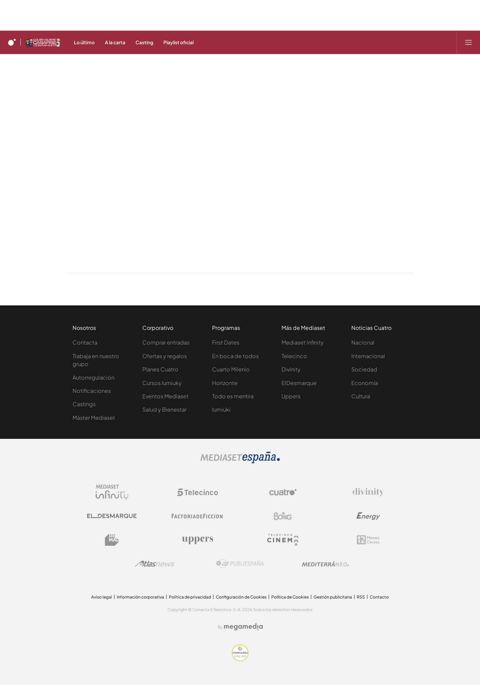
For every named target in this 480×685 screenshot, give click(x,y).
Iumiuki (221, 409)
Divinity (291, 369)
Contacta (85, 342)
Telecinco (294, 356)
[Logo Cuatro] (283, 492)
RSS (361, 597)
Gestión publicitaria (333, 597)
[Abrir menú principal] (468, 42)
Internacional (368, 356)
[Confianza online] (240, 659)
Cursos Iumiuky (162, 382)
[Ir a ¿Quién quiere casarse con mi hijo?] (43, 42)
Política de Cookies (290, 597)
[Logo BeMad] (112, 539)
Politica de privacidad (190, 597)
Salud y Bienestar (164, 409)
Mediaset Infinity (303, 342)
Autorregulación (93, 377)
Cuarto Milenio (231, 369)
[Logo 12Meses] (368, 539)
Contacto (379, 597)
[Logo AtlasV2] (155, 563)
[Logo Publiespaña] (240, 563)
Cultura (360, 396)
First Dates (225, 342)
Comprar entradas (166, 342)
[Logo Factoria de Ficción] (197, 516)
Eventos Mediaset (165, 396)
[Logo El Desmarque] (112, 516)
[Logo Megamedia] (243, 626)
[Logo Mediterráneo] (325, 564)
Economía (364, 382)
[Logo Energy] (368, 516)
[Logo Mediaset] (240, 461)
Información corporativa (140, 597)
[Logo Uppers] (197, 539)
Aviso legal (101, 597)
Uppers (291, 396)
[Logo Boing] (283, 516)
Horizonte (225, 382)
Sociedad (364, 369)
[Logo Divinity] (368, 492)
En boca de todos (235, 356)
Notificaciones (92, 390)
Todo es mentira (233, 396)
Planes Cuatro (160, 369)
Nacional (362, 342)
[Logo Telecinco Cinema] (283, 539)
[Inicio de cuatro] (12, 42)
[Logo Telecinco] (197, 492)
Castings (84, 404)
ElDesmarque (299, 382)
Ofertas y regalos (164, 356)
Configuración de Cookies (241, 597)
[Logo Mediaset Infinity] (112, 492)
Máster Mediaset (94, 417)
